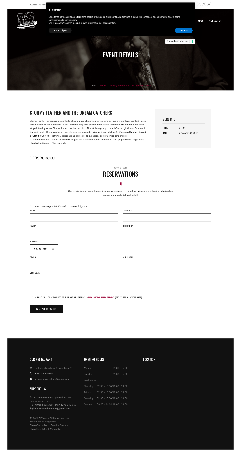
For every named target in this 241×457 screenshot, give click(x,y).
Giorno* (34, 241)
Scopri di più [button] (60, 30)
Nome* (33, 210)
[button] (191, 7)
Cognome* (128, 210)
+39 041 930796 (43, 373)
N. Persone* (128, 257)
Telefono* (128, 225)
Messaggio (35, 272)
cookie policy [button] (71, 20)
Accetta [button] (184, 30)
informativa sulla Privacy (101, 297)
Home (93, 85)
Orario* (34, 257)
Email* (33, 225)
